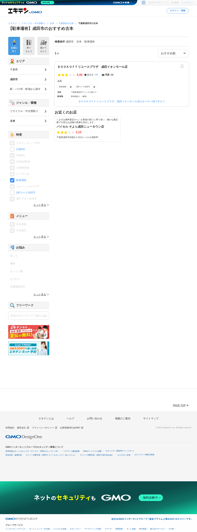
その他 (171, 529)
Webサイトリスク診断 (92, 451)
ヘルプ (70, 418)
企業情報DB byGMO (71, 427)
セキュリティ (75, 529)
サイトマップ (151, 418)
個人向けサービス (157, 529)
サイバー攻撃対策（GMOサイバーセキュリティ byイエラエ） (51, 455)
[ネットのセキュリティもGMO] (28, 2)
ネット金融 (131, 529)
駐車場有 (62, 87)
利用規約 (9, 427)
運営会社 (23, 427)
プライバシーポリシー (44, 427)
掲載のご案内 (122, 418)
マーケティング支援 (92, 529)
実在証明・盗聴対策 (13, 455)
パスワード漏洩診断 (71, 451)
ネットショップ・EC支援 (39, 529)
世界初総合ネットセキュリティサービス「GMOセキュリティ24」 (32, 451)
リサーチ (108, 529)
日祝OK (20, 149)
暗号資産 (142, 529)
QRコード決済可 (83, 87)
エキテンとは (46, 418)
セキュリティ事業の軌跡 (144, 455)
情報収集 (119, 529)
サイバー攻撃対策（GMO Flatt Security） (97, 455)
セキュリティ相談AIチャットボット (119, 451)
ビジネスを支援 (59, 529)
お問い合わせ (94, 418)
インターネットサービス (15, 529)
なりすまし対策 (124, 455)
